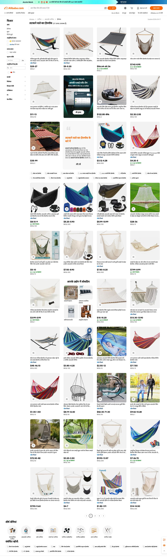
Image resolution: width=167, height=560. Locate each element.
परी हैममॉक (122, 173)
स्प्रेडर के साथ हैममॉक (151, 173)
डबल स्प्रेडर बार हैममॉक (67, 173)
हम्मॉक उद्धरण (134, 178)
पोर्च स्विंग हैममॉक (12, 551)
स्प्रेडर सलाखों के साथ (51, 173)
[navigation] (16, 268)
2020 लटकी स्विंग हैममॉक (106, 173)
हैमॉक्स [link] (59, 19)
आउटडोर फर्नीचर (49, 19)
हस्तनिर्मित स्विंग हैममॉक (54, 551)
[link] (164, 540)
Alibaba (31, 19)
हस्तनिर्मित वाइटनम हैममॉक (118, 178)
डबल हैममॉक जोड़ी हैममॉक (150, 547)
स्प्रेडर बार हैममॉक (36, 173)
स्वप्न (53, 547)
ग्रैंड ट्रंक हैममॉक (114, 547)
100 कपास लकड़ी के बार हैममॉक (86, 173)
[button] (105, 8)
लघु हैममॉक (68, 178)
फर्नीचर (39, 19)
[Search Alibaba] (66, 8)
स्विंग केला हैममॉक (64, 547)
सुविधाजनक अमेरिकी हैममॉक (131, 547)
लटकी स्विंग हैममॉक (135, 173)
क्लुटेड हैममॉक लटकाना (82, 178)
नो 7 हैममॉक (25, 551)
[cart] (132, 8)
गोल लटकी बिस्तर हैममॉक (38, 178)
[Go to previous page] (86, 516)
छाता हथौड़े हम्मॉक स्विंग (99, 547)
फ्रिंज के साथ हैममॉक (55, 178)
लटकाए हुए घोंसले (38, 551)
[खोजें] (112, 8)
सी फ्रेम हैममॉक (69, 551)
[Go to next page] (103, 516)
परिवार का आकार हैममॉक (100, 178)
